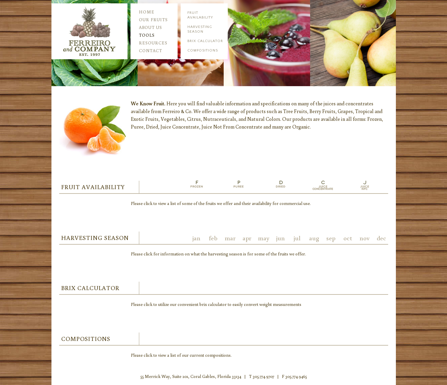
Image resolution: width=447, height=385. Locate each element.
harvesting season (199, 29)
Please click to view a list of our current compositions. (181, 355)
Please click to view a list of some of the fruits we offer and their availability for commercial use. (221, 203)
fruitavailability (200, 15)
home (146, 12)
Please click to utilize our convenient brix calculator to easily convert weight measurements (216, 304)
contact (150, 51)
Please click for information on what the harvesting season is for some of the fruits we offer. (218, 254)
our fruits (153, 20)
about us (150, 27)
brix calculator (205, 41)
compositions (202, 50)
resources (153, 43)
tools (147, 35)
